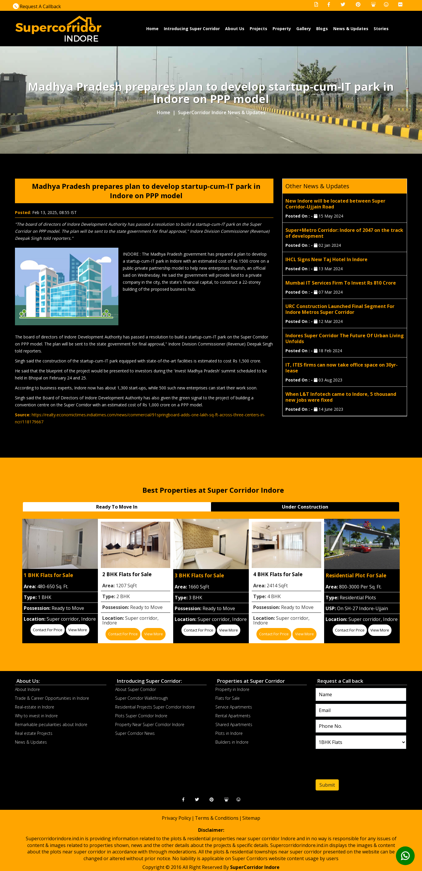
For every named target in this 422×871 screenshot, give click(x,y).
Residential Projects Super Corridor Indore (155, 707)
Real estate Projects (33, 733)
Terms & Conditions (217, 818)
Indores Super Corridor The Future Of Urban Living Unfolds (344, 338)
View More (77, 629)
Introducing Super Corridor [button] (192, 28)
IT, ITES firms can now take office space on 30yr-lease (341, 368)
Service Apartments (233, 707)
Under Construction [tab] (305, 507)
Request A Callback (37, 6)
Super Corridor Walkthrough (141, 698)
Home (152, 28)
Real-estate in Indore (34, 707)
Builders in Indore (232, 742)
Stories (381, 28)
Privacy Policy (176, 818)
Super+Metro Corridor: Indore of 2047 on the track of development (344, 233)
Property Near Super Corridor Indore (149, 724)
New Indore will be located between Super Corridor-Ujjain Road (335, 204)
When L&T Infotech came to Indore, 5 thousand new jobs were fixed (340, 397)
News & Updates (350, 28)
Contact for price (47, 629)
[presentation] (351, 766)
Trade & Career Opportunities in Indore (52, 698)
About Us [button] (234, 28)
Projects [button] (258, 28)
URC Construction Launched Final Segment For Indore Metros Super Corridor (339, 309)
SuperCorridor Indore (255, 867)
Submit (327, 785)
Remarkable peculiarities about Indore (51, 724)
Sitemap (251, 818)
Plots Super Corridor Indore (141, 715)
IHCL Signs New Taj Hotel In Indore (326, 259)
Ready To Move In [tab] (116, 507)
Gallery (303, 28)
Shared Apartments (233, 724)
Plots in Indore (229, 733)
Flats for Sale (227, 698)
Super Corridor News (135, 733)
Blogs (322, 28)
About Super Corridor (135, 689)
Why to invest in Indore (36, 715)
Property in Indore (232, 689)
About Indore (27, 689)
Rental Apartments (233, 715)
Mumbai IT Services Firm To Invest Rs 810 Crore (340, 283)
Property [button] (282, 28)
